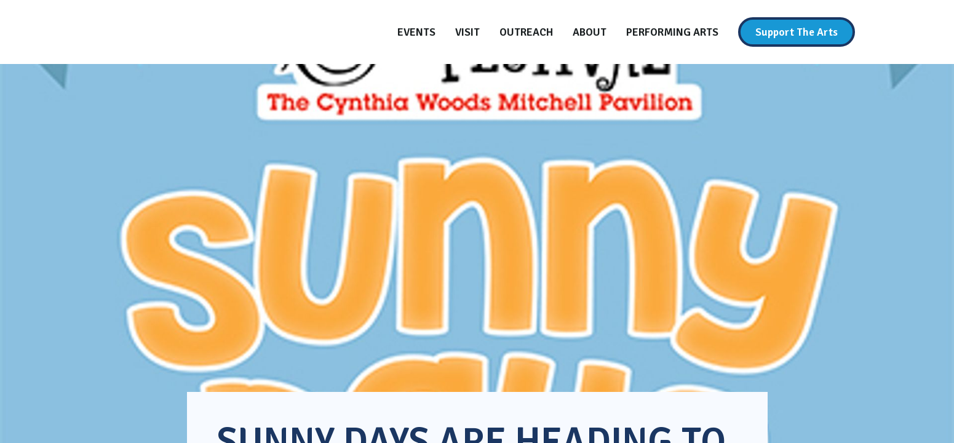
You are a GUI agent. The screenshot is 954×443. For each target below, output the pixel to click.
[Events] (416, 32)
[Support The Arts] (796, 32)
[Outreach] (526, 32)
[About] (589, 32)
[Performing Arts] (672, 32)
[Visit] (467, 32)
